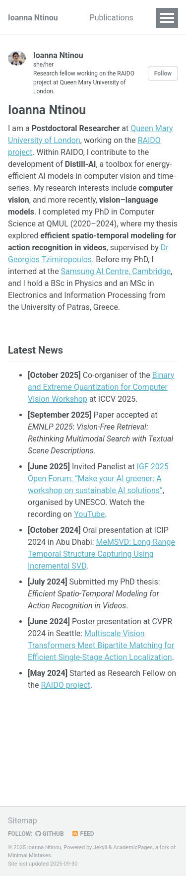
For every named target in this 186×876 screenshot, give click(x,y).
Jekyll (100, 847)
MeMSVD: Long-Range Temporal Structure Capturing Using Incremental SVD (101, 554)
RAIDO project (65, 685)
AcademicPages (133, 847)
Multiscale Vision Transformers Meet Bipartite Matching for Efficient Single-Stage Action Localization (101, 645)
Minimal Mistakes (29, 855)
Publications (111, 17)
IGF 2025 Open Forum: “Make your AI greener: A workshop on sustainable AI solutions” (98, 478)
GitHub (49, 833)
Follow (163, 73)
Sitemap (22, 820)
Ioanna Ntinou (33, 17)
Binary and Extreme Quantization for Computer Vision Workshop (101, 387)
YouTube (89, 514)
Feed (82, 833)
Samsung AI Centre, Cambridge (116, 271)
